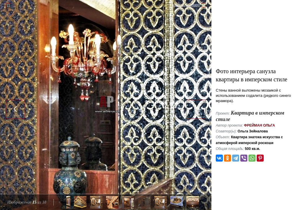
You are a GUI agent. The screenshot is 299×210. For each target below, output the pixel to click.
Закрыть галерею (186, 5)
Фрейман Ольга (259, 125)
